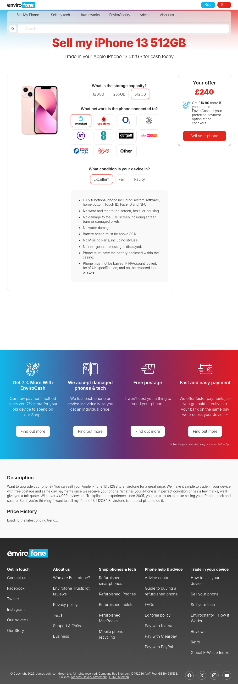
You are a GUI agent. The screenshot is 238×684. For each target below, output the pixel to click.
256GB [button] (119, 94)
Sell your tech (203, 604)
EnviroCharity (119, 15)
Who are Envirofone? (71, 577)
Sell (224, 4)
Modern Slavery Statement (89, 677)
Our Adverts (17, 620)
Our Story (15, 630)
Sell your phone (204, 135)
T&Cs (58, 615)
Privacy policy (65, 604)
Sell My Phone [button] (28, 15)
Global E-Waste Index (210, 652)
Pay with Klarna (158, 625)
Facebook (16, 588)
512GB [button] (140, 94)
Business (61, 636)
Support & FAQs (67, 625)
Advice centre (157, 577)
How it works (89, 15)
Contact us (16, 577)
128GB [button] (98, 94)
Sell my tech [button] (60, 15)
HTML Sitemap (119, 677)
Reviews (198, 631)
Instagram (16, 609)
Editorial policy (158, 615)
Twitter (13, 598)
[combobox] (25, 29)
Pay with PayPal (159, 646)
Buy (208, 4)
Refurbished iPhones (117, 594)
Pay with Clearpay (161, 636)
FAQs (149, 604)
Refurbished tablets (116, 604)
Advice (145, 15)
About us (167, 15)
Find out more (33, 431)
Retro (195, 642)
